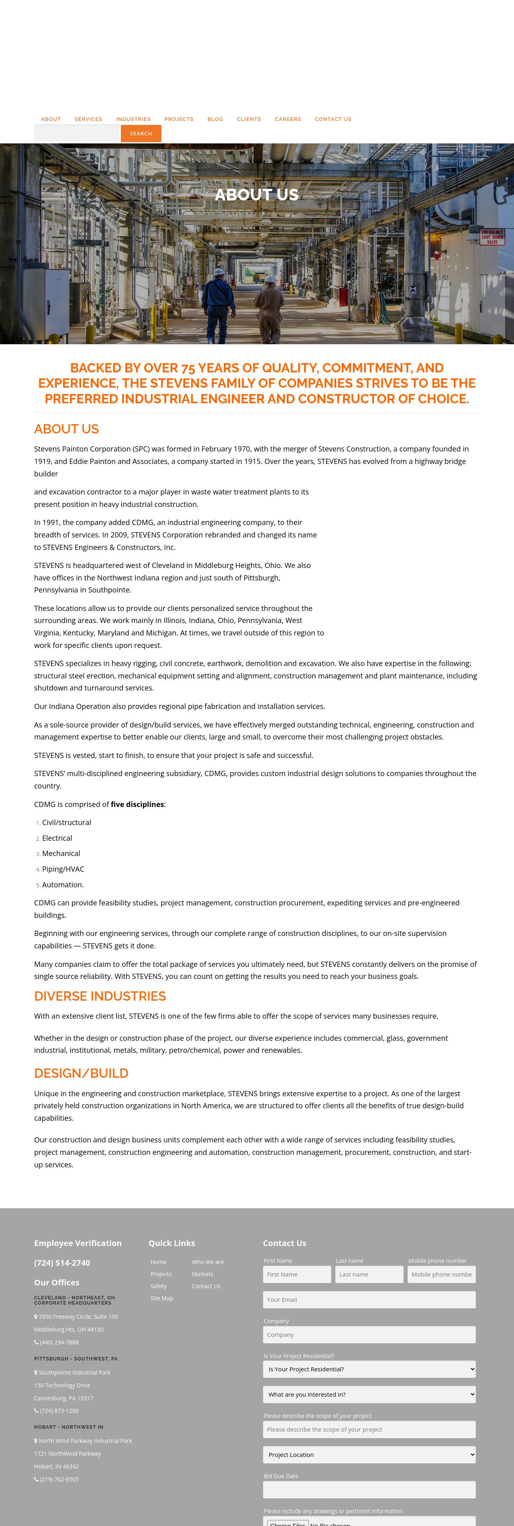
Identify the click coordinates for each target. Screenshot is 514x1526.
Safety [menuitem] (159, 1191)
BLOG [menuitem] (215, 36)
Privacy (412, 1507)
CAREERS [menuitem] (288, 36)
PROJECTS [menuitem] (179, 36)
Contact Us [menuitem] (206, 1191)
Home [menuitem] (159, 1167)
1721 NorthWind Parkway (67, 1358)
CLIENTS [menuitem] (249, 36)
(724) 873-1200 (59, 1315)
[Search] (76, 50)
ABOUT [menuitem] (51, 36)
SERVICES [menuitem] (88, 36)
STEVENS (49, 482)
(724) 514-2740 (62, 1167)
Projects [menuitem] (161, 1179)
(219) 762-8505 (59, 1383)
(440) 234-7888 (59, 1247)
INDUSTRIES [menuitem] (133, 36)
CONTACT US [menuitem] (333, 36)
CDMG (215, 678)
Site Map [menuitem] (162, 1202)
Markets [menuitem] (202, 1179)
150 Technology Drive (62, 1289)
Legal (393, 1507)
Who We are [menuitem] (208, 1167)
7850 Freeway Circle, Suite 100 (78, 1221)
